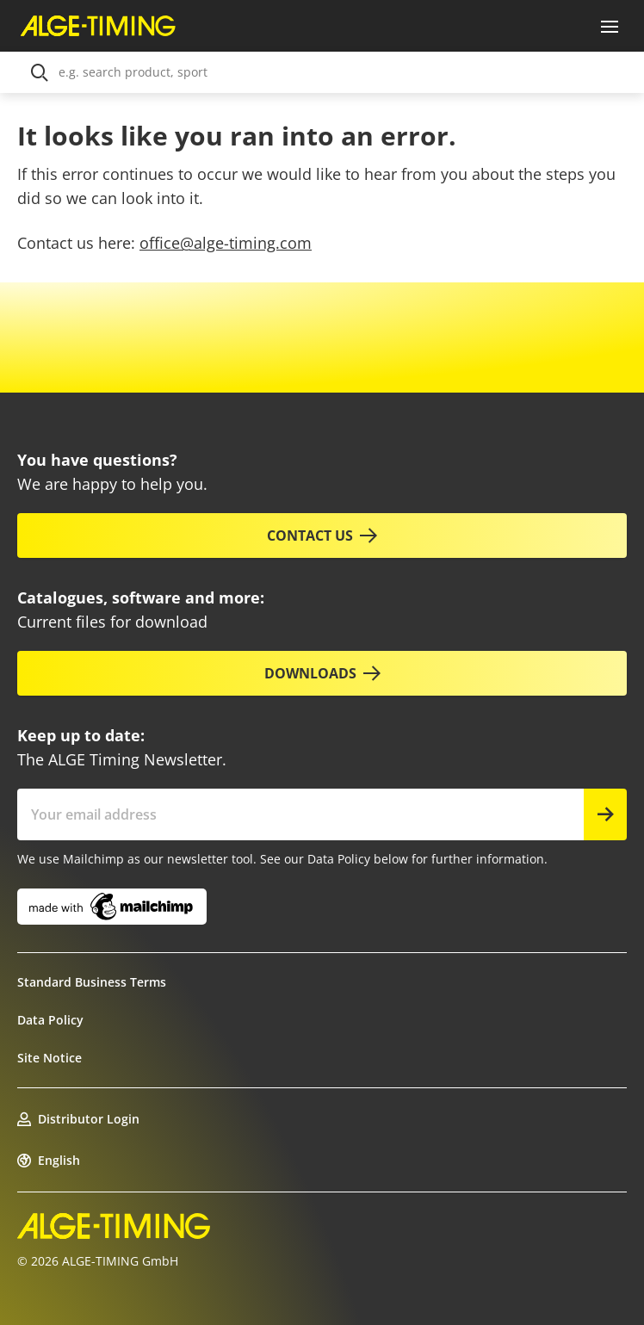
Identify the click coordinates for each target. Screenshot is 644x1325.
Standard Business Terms (91, 982)
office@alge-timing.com (225, 242)
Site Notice (49, 1057)
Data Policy (50, 1020)
